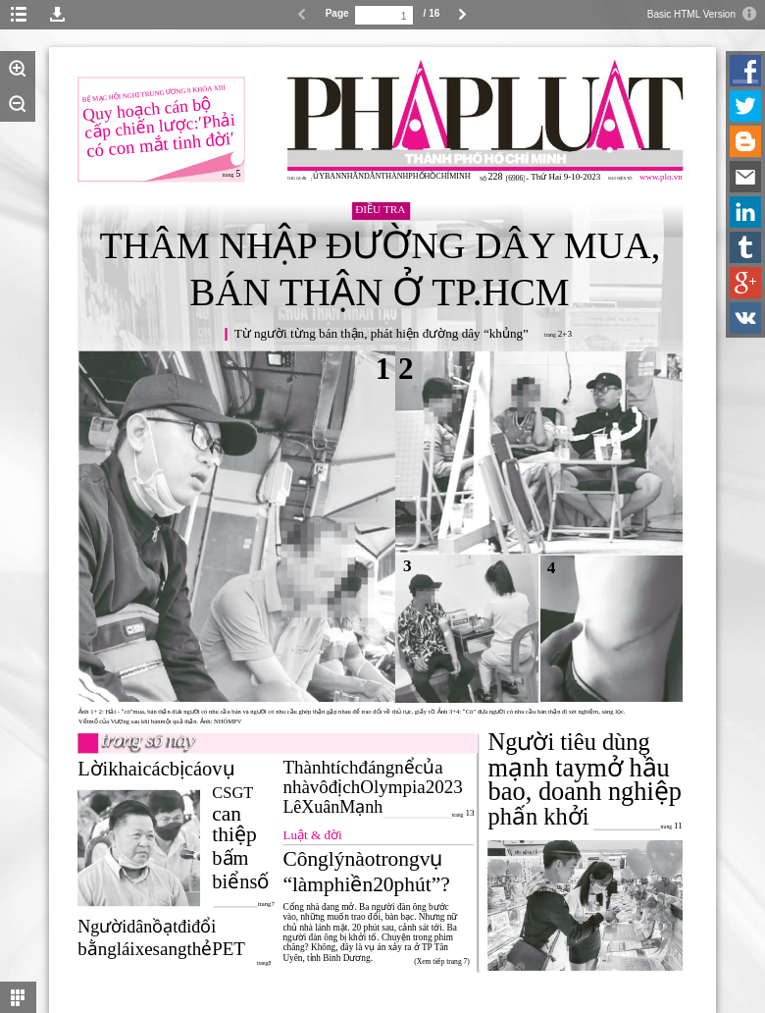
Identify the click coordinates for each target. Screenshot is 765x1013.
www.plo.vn (661, 177)
